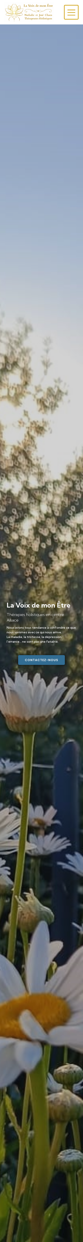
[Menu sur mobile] (71, 12)
